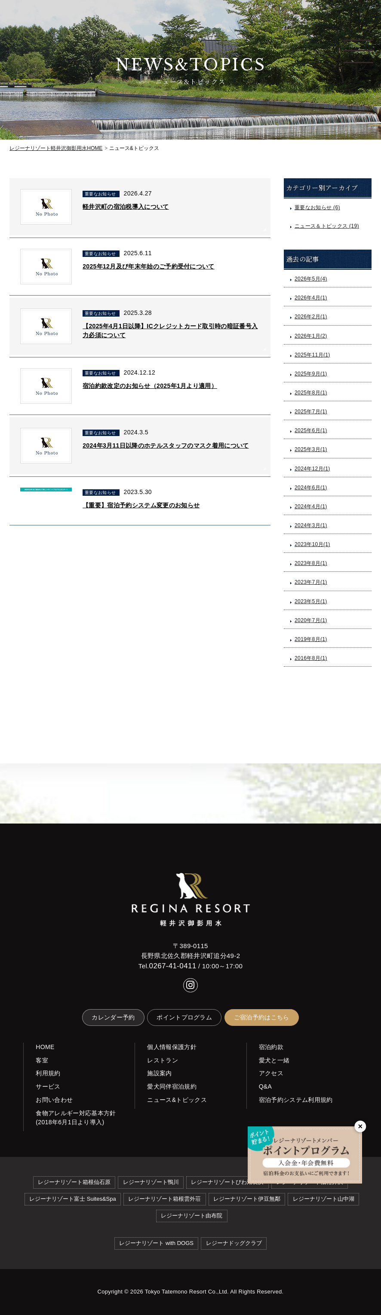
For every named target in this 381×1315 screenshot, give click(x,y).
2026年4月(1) (311, 298)
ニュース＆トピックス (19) (327, 226)
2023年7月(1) (311, 582)
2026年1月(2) (311, 336)
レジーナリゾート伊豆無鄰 (246, 1199)
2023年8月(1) (311, 563)
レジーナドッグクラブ (234, 1243)
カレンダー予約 (113, 1017)
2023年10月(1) (312, 544)
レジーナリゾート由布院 (191, 1215)
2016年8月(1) (311, 658)
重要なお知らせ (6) (317, 207)
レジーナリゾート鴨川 (151, 1182)
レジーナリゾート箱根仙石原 (74, 1182)
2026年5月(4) (311, 279)
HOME (55, 148)
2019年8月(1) (311, 639)
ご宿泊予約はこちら (261, 1017)
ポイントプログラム (184, 1017)
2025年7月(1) (311, 412)
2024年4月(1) (311, 506)
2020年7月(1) (311, 620)
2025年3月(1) (311, 449)
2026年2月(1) (311, 317)
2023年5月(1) (311, 601)
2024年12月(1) (312, 469)
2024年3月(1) (311, 525)
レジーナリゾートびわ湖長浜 (227, 1182)
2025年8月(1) (311, 393)
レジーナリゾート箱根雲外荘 (164, 1199)
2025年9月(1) (311, 374)
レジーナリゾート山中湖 (323, 1199)
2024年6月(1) (311, 488)
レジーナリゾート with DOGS (156, 1243)
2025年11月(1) (312, 355)
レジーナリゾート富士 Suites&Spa (72, 1199)
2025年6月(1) (311, 430)
